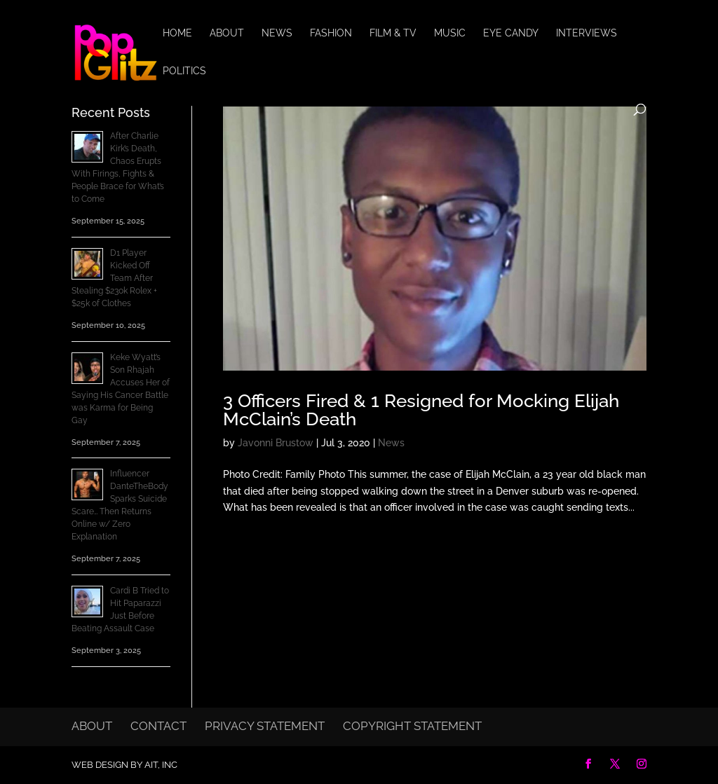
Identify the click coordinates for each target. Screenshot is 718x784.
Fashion (331, 33)
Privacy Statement (265, 726)
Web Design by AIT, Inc (124, 764)
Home (177, 33)
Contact (158, 726)
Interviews (586, 33)
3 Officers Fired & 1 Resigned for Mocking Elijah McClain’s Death (421, 409)
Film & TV (393, 33)
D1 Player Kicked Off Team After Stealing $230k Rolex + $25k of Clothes (114, 278)
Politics (184, 71)
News (277, 33)
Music (450, 33)
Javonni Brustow (275, 442)
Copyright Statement (412, 726)
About (227, 33)
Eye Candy (510, 33)
